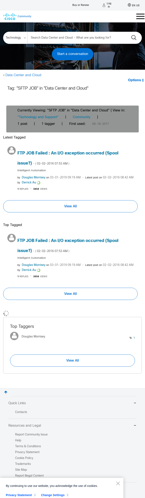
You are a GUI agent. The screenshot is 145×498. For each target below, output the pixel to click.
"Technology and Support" (38, 117)
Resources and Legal (72, 426)
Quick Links (72, 403)
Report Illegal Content (29, 475)
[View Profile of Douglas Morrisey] (33, 177)
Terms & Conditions (28, 446)
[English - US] (134, 5)
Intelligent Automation (31, 170)
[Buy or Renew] (80, 4)
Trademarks (23, 464)
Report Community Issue (31, 434)
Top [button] (6, 392)
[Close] (118, 495)
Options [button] (134, 80)
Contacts (21, 412)
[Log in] (107, 5)
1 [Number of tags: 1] (134, 338)
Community (81, 117)
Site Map (21, 470)
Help (18, 440)
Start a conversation (72, 54)
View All (70, 206)
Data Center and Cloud (23, 75)
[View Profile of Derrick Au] (29, 182)
